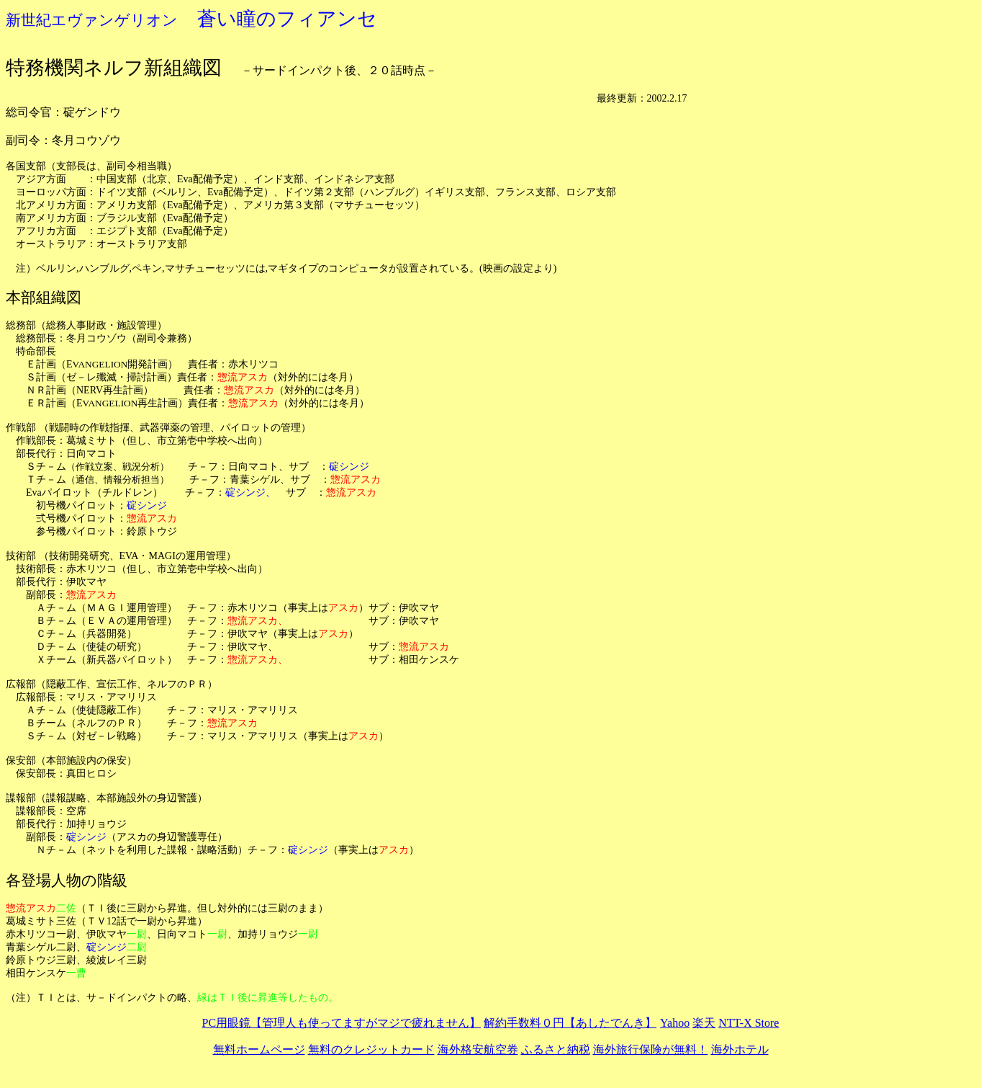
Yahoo (675, 1023)
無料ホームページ (259, 1049)
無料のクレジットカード (371, 1049)
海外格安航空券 (478, 1049)
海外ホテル (740, 1049)
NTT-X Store (748, 1023)
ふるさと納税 (555, 1049)
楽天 (703, 1023)
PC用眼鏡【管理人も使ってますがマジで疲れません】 (342, 1023)
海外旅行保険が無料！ (650, 1049)
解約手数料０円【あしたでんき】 (570, 1023)
